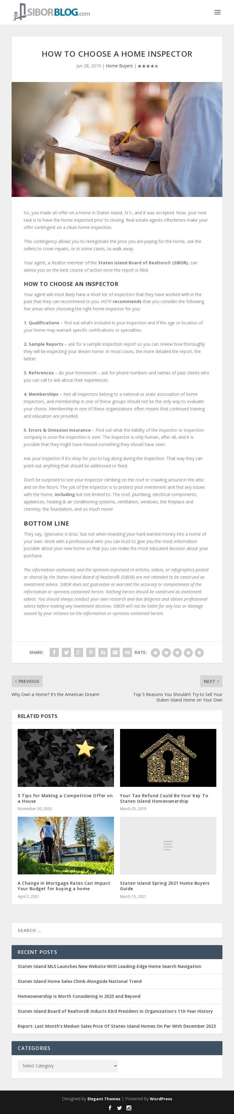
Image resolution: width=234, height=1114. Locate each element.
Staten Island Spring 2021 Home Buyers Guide (165, 885)
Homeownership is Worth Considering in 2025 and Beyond (79, 996)
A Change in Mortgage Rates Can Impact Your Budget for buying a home (64, 885)
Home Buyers (119, 66)
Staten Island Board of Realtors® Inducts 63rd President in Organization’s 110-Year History (115, 1011)
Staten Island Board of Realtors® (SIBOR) (143, 263)
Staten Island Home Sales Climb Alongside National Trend (80, 981)
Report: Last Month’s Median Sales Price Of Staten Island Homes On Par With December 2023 (117, 1026)
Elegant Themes (103, 1099)
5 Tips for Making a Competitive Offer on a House (65, 798)
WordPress (161, 1099)
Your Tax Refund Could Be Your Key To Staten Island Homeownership (164, 798)
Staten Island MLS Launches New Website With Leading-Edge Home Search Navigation (109, 966)
